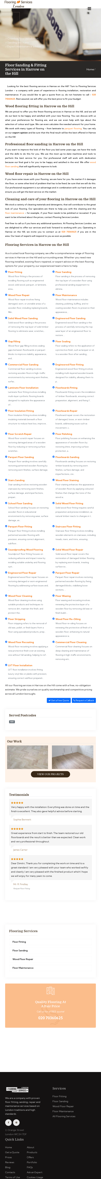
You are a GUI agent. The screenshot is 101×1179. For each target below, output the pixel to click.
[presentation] (10, 758)
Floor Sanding (20, 952)
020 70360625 (69, 231)
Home (90, 69)
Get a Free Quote (59, 700)
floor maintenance (14, 213)
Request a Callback (84, 700)
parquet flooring (73, 128)
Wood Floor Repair (22, 961)
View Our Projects (50, 774)
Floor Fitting (19, 943)
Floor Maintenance (23, 969)
